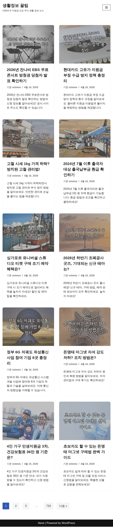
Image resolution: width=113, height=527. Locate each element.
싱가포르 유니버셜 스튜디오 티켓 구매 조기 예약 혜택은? (27, 263)
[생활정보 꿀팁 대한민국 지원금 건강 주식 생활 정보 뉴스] (23, 7)
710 (48, 506)
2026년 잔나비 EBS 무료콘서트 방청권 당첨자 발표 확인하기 (27, 75)
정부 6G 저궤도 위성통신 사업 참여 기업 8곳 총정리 (28, 358)
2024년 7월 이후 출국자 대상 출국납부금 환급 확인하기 (83, 169)
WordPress (68, 523)
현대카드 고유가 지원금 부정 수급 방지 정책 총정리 (84, 75)
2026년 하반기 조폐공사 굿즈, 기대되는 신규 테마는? (84, 263)
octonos (16, 87)
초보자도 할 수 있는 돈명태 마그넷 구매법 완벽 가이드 (84, 452)
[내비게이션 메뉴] (106, 7)
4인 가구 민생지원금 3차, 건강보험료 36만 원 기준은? (28, 452)
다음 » (63, 506)
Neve (41, 523)
